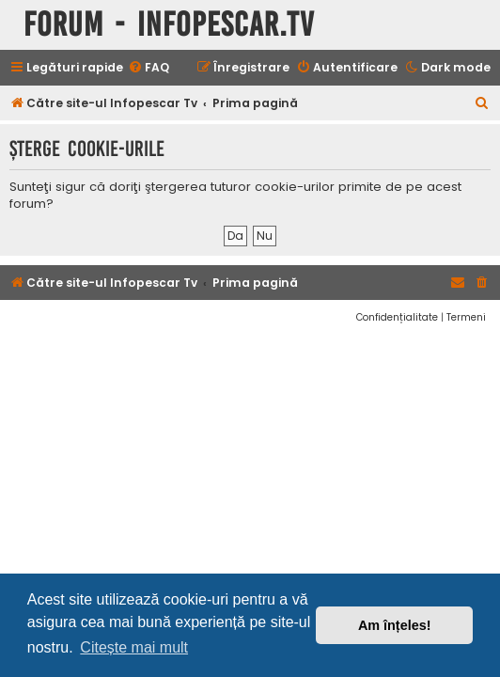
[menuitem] (148, 68)
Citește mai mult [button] (134, 647)
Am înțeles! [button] (394, 625)
